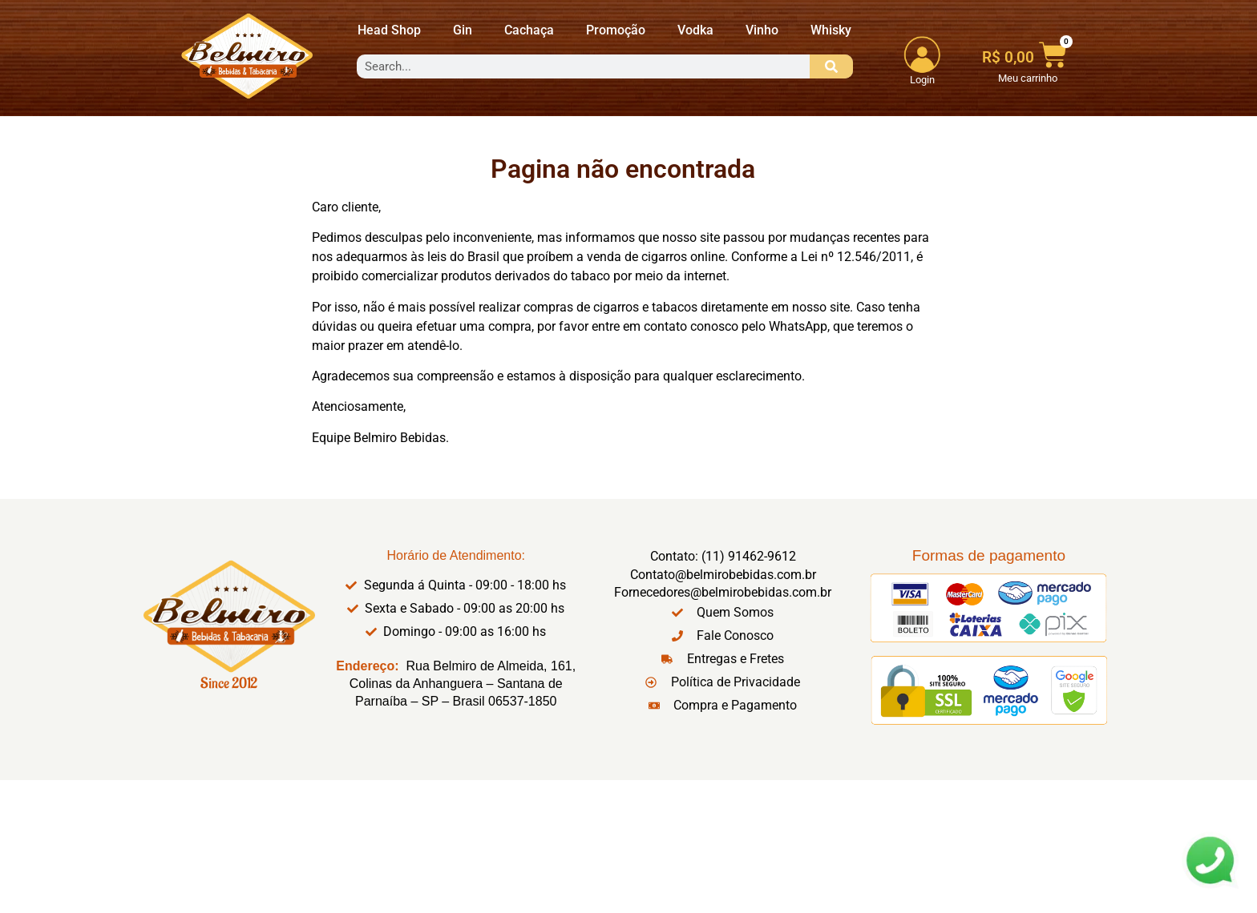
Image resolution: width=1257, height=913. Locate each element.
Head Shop (389, 30)
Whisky (830, 30)
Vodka (695, 30)
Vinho (762, 30)
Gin (462, 30)
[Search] (831, 66)
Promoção (615, 30)
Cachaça (529, 30)
